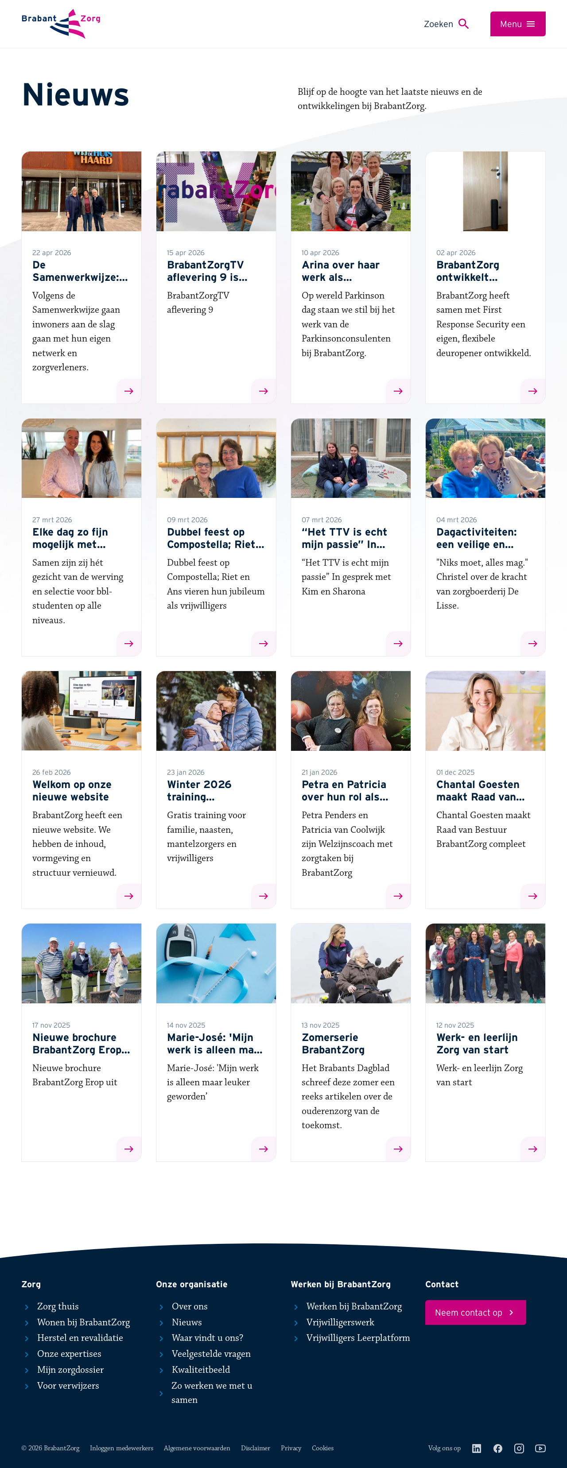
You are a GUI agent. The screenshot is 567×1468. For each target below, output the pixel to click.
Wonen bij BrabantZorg (75, 1322)
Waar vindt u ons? (199, 1338)
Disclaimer (255, 1448)
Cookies (323, 1448)
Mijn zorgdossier (62, 1370)
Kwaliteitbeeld (193, 1370)
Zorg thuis (50, 1307)
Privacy (291, 1448)
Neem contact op (476, 1312)
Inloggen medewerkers (121, 1448)
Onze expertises (61, 1354)
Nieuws (179, 1322)
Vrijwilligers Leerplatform (350, 1338)
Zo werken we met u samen (204, 1393)
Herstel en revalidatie (72, 1338)
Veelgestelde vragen (203, 1354)
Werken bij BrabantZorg (346, 1307)
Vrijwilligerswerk (332, 1322)
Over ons (182, 1307)
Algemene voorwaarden (197, 1448)
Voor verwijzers (60, 1386)
